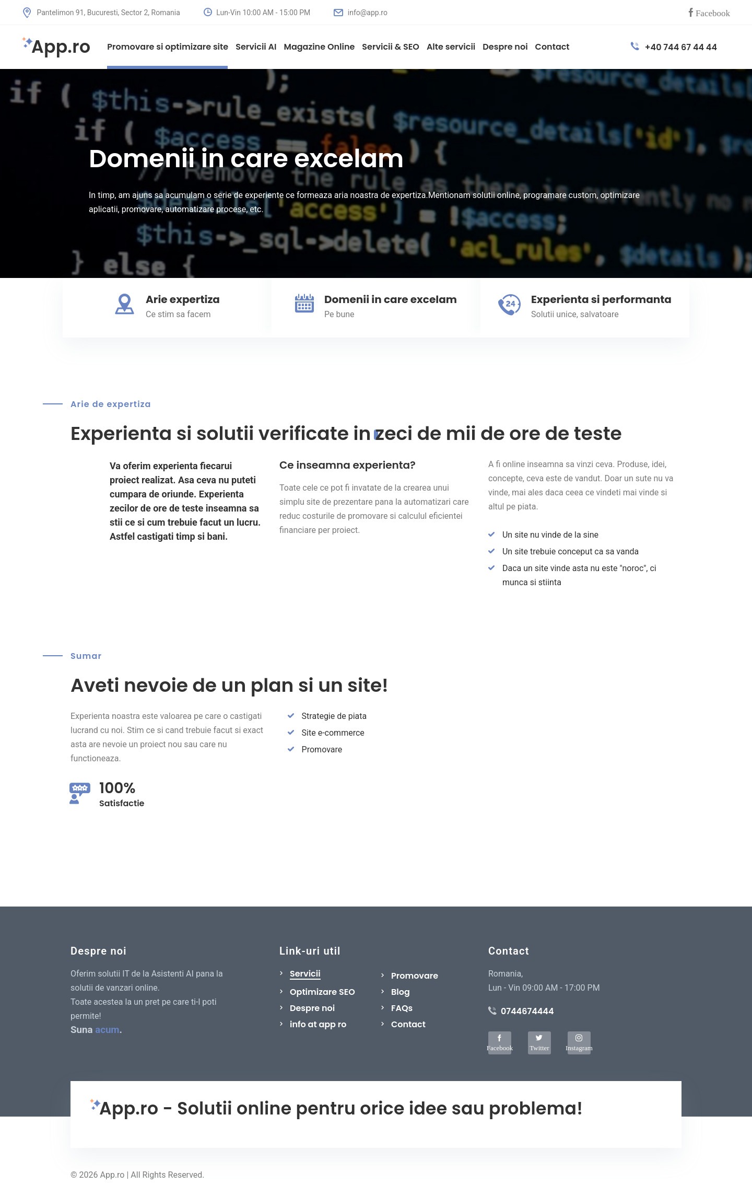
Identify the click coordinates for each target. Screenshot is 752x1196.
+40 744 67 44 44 (674, 47)
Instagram (579, 1047)
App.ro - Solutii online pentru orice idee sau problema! (336, 1109)
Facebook (713, 12)
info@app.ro (360, 12)
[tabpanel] (376, 173)
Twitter (539, 1047)
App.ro (56, 47)
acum (107, 1030)
